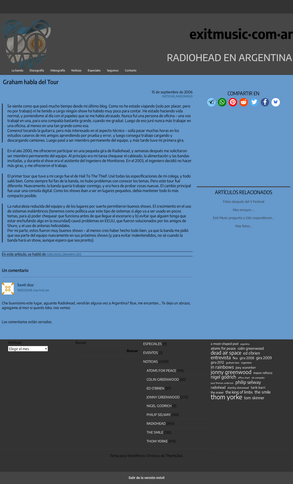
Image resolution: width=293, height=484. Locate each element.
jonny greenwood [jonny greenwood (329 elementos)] (231, 372)
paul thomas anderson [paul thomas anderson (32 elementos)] (222, 383)
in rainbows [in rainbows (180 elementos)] (222, 367)
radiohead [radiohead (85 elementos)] (218, 387)
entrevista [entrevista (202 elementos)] (221, 357)
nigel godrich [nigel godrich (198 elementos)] (223, 377)
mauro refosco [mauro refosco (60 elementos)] (262, 373)
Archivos (15, 342)
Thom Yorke (157, 441)
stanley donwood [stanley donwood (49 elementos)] (238, 387)
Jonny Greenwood (163, 397)
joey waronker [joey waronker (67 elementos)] (246, 367)
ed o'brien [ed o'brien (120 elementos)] (251, 353)
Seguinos (113, 70)
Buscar (81, 342)
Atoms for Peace (161, 370)
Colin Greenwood (163, 379)
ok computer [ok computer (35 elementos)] (258, 377)
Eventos (150, 353)
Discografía (37, 70)
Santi (21, 284)
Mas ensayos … (243, 210)
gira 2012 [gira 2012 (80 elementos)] (217, 362)
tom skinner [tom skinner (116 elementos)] (254, 398)
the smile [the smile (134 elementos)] (263, 392)
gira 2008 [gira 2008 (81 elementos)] (247, 358)
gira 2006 (54, 253)
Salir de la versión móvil (146, 478)
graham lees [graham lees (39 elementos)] (232, 362)
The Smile (155, 432)
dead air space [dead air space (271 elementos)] (226, 353)
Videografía (57, 70)
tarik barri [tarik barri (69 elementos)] (258, 387)
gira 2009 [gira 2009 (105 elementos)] (264, 358)
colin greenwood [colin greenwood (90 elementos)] (251, 348)
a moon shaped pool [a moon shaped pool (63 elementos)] (224, 344)
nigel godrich (159, 406)
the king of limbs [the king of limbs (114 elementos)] (239, 392)
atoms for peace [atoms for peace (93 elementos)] (223, 348)
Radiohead (184, 95)
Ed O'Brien (155, 388)
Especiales (94, 70)
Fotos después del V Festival (243, 201)
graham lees (71, 253)
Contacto (130, 70)
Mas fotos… (243, 226)
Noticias (76, 70)
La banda (17, 70)
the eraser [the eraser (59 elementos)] (217, 392)
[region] (243, 147)
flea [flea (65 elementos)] (235, 358)
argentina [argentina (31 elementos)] (244, 344)
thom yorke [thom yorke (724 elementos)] (226, 397)
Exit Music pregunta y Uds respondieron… (243, 218)
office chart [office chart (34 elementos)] (244, 377)
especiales (152, 344)
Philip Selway (159, 415)
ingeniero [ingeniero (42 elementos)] (246, 362)
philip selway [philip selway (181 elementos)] (248, 382)
